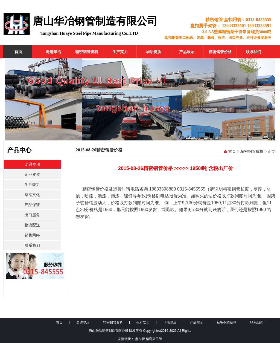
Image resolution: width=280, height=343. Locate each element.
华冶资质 (153, 52)
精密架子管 (154, 339)
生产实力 (120, 52)
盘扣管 (140, 339)
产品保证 (32, 205)
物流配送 (32, 225)
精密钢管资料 (86, 52)
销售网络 (32, 235)
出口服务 (32, 215)
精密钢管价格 (220, 52)
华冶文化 (32, 194)
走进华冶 (53, 52)
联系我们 (253, 52)
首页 (18, 52)
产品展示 (186, 52)
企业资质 (32, 174)
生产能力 (32, 184)
